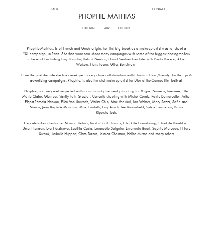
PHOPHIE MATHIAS (106, 16)
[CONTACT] (159, 9)
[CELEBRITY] (125, 28)
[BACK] (54, 9)
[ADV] (107, 28)
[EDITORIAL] (88, 28)
